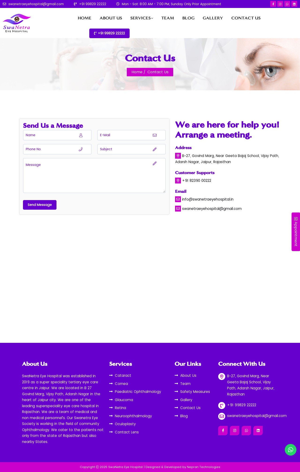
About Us (111, 18)
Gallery (213, 18)
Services (140, 18)
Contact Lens (127, 432)
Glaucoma (124, 400)
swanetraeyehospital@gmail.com (36, 4)
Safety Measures (195, 392)
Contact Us (246, 18)
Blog (188, 18)
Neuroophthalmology (133, 416)
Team (167, 18)
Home (84, 18)
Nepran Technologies (203, 467)
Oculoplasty (125, 424)
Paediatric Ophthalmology (138, 392)
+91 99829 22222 (92, 4)
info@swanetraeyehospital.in (207, 199)
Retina (120, 408)
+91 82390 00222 (196, 180)
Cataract (123, 375)
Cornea (121, 384)
